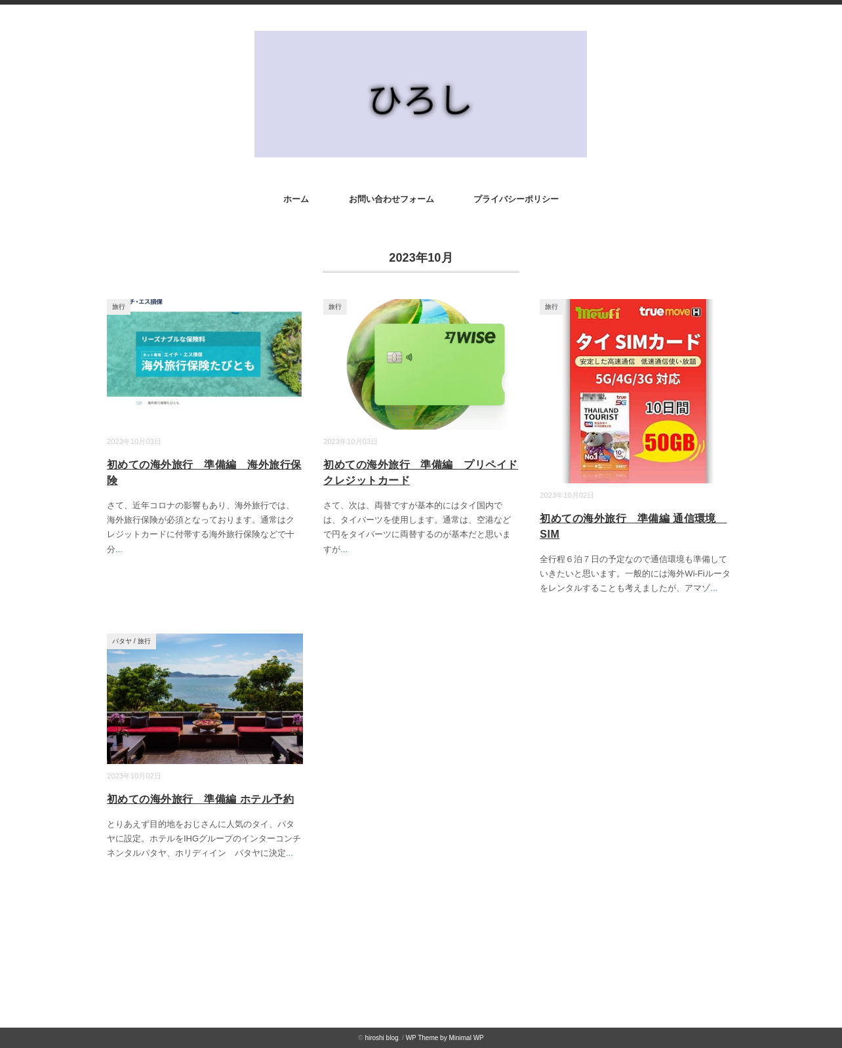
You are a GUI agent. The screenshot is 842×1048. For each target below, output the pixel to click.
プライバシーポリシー (516, 199)
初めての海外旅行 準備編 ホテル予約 (200, 799)
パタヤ (122, 641)
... (119, 549)
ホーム (296, 199)
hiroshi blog (381, 1037)
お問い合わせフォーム (391, 199)
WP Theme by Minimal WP (445, 1037)
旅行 (118, 306)
